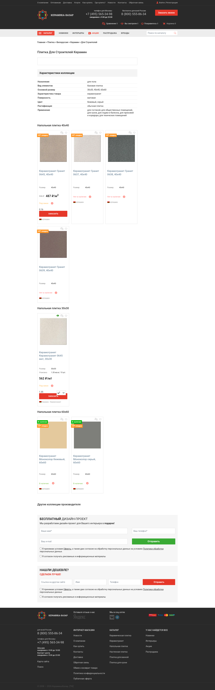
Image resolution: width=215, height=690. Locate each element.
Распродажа (110, 33)
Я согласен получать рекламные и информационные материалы (74, 556)
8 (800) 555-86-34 (133, 14)
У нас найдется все (157, 630)
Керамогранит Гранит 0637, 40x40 (86, 172)
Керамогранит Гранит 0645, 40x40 (52, 172)
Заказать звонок (166, 12)
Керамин (74, 42)
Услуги (77, 2)
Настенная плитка (119, 652)
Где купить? (100, 2)
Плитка (50, 42)
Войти (162, 2)
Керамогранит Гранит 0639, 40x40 (52, 268)
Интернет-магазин (84, 630)
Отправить (154, 541)
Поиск (40, 667)
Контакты (122, 2)
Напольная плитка (119, 646)
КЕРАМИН (44, 219)
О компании (42, 2)
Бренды (125, 33)
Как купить (88, 2)
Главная (41, 42)
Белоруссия (62, 42)
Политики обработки (153, 549)
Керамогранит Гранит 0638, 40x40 (120, 172)
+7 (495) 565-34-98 (99, 14)
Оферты (67, 549)
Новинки (63, 33)
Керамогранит (117, 641)
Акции (95, 33)
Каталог (48, 33)
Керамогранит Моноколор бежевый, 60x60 (52, 459)
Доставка (67, 2)
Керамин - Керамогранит (50, 402)
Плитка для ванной (119, 657)
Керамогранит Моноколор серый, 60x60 (84, 459)
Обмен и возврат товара (85, 668)
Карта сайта (43, 661)
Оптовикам (55, 2)
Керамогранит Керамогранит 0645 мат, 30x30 (51, 355)
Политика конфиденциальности (89, 673)
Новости (111, 2)
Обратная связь (136, 2)
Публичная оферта (82, 678)
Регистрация (172, 2)
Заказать (53, 214)
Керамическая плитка (120, 635)
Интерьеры (78, 33)
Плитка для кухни (118, 662)
